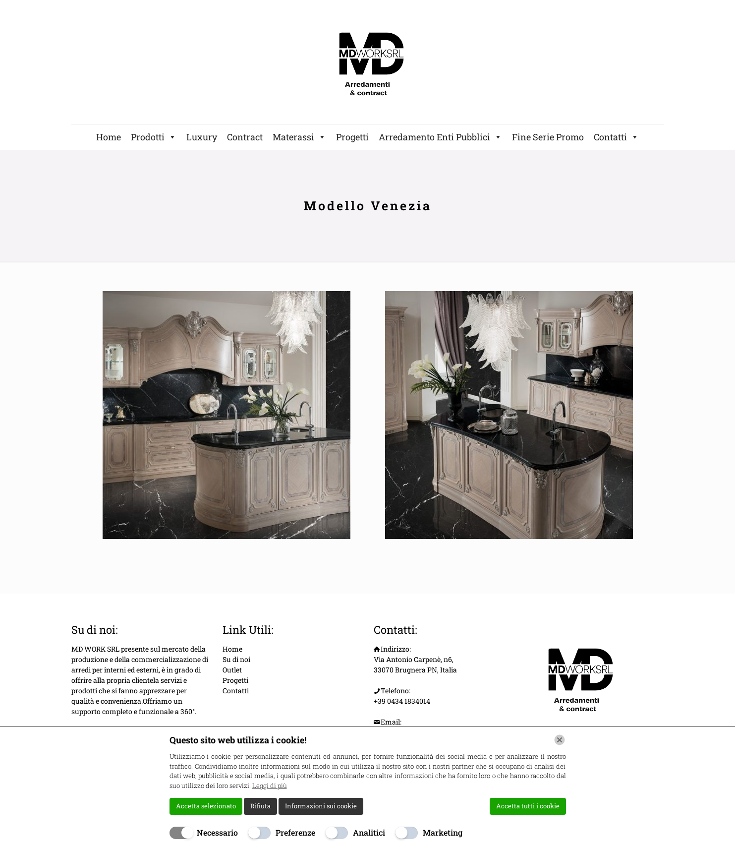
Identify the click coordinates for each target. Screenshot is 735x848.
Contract (245, 137)
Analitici (369, 832)
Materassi (299, 136)
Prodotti (153, 136)
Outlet (232, 669)
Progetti (352, 137)
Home (108, 137)
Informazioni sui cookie (321, 805)
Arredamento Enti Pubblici (440, 136)
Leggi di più (269, 785)
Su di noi (236, 659)
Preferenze (295, 832)
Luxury (201, 137)
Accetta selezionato (206, 805)
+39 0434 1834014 (402, 701)
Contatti (616, 136)
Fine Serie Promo (548, 137)
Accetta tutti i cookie (528, 805)
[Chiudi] (559, 739)
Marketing (442, 832)
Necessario (217, 832)
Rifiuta (260, 805)
